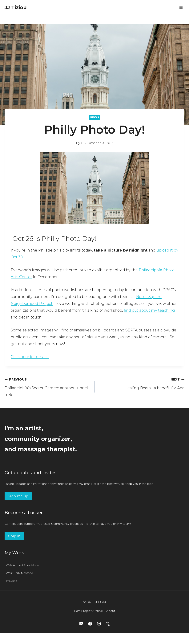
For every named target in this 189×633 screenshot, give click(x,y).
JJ (82, 143)
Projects (11, 580)
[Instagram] (99, 623)
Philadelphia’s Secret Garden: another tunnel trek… (48, 386)
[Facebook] (90, 623)
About (110, 611)
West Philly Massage (19, 572)
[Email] (81, 623)
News (94, 117)
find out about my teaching (149, 310)
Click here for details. (30, 356)
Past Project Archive (88, 611)
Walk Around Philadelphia (22, 565)
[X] (107, 623)
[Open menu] (180, 7)
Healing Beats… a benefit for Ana (141, 383)
